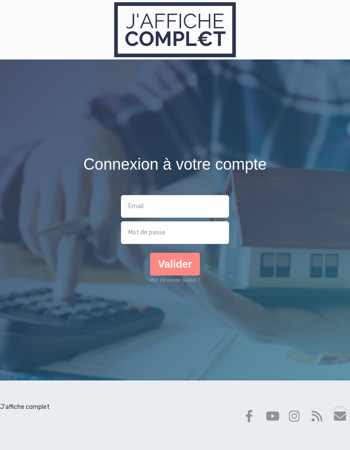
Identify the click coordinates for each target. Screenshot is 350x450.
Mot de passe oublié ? (175, 280)
